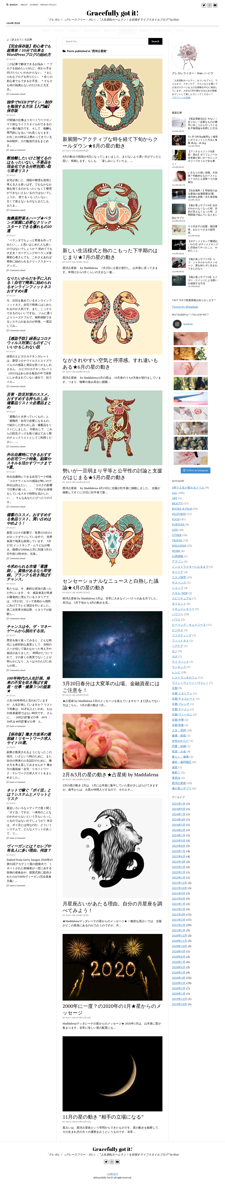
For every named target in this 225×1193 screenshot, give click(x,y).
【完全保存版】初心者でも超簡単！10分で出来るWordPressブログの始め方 (29, 50)
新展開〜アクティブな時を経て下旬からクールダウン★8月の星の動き (110, 142)
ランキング (179, 577)
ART (174, 408)
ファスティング (182, 546)
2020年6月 (178, 877)
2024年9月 (178, 719)
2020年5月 (178, 883)
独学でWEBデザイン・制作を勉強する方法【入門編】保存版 (29, 106)
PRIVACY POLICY (48, 4)
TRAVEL (73, 30)
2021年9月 (178, 804)
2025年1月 (178, 714)
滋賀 (175, 677)
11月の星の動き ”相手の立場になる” (103, 1117)
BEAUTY (109, 30)
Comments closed (16, 94)
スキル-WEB (180, 503)
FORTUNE (126, 30)
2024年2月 (178, 740)
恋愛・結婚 (179, 656)
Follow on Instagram (195, 380)
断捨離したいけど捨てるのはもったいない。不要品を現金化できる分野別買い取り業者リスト (29, 164)
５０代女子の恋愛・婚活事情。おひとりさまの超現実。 (202, 229)
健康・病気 (179, 646)
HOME (46, 30)
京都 (175, 598)
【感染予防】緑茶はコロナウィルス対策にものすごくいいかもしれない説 (29, 342)
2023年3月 (178, 777)
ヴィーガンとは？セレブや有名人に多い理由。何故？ (29, 848)
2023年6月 (178, 767)
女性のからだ (180, 651)
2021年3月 (178, 830)
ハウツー (177, 524)
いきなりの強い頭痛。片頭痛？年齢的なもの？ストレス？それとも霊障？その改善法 (202, 177)
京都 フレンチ (180, 614)
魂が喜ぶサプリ (182, 699)
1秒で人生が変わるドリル (188, 398)
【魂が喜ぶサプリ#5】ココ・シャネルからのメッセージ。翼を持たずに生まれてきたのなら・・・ (202, 263)
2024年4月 (178, 730)
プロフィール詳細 (181, 97)
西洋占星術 (179, 693)
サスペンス (179, 493)
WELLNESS (90, 30)
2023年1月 (178, 782)
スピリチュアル (182, 509)
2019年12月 (179, 909)
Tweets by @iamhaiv (185, 307)
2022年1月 (178, 788)
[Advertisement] (30, 948)
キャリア (177, 482)
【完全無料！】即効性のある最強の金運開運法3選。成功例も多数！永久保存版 (202, 193)
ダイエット (179, 514)
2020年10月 (179, 856)
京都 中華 (178, 630)
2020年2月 (178, 899)
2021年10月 (179, 798)
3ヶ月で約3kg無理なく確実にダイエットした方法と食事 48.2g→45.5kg (203, 140)
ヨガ (175, 567)
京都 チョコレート (183, 609)
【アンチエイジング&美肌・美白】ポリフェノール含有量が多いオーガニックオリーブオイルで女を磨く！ (194, 158)
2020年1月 (178, 904)
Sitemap (34, 4)
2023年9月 (178, 751)
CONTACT (112, 1174)
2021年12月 (179, 793)
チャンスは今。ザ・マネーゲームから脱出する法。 (29, 628)
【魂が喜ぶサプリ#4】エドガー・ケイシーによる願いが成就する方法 (202, 280)
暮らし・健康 (180, 667)
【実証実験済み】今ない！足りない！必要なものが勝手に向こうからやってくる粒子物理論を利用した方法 (202, 123)
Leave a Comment (16, 150)
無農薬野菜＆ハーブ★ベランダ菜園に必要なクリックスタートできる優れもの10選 (29, 224)
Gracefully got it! (112, 12)
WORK (143, 30)
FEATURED (179, 424)
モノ (175, 561)
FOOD (57, 30)
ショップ (177, 498)
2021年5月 (178, 819)
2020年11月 (179, 851)
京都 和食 (178, 635)
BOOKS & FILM (182, 419)
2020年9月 (178, 862)
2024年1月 (178, 745)
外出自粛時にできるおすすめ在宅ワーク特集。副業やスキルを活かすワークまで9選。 (29, 460)
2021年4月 (178, 825)
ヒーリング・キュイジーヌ (189, 535)
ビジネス (177, 540)
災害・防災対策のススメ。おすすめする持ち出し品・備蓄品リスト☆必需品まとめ (29, 400)
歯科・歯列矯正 (182, 672)
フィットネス (180, 551)
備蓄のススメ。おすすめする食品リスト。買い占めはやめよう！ (29, 519)
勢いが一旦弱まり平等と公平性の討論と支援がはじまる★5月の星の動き (112, 474)
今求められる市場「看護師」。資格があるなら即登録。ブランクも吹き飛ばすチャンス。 (29, 572)
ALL (174, 403)
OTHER (176, 445)
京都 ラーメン (180, 619)
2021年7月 (178, 814)
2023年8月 (178, 756)
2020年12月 (179, 846)
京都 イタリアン (182, 604)
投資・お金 (179, 662)
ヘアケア (177, 556)
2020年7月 (178, 872)
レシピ (176, 582)
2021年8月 (178, 809)
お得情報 (177, 466)
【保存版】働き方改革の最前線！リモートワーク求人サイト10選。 (29, 738)
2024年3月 (178, 735)
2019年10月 (179, 914)
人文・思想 (179, 640)
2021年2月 (178, 835)
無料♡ (176, 683)
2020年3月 (178, 893)
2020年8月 (178, 867)
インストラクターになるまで (190, 477)
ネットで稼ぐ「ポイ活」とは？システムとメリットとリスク (29, 794)
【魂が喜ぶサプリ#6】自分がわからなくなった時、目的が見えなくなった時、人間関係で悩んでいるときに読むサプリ (194, 211)
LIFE (178, 30)
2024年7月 (178, 724)
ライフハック (180, 572)
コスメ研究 (179, 487)
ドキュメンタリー (183, 519)
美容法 (176, 688)
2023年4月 (178, 772)
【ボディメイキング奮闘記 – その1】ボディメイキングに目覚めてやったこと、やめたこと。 (203, 246)
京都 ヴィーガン (182, 625)
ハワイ (176, 530)
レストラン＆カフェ (184, 588)
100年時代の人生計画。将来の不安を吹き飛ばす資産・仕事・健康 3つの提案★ (28, 684)
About (24, 4)
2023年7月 (178, 761)
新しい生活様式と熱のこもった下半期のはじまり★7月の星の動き (110, 253)
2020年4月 (178, 888)
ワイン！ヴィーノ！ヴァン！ (190, 593)
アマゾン (177, 472)
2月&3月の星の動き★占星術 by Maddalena (110, 774)
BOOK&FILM (161, 30)
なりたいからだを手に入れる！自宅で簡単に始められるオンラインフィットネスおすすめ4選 (29, 284)
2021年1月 (178, 840)
